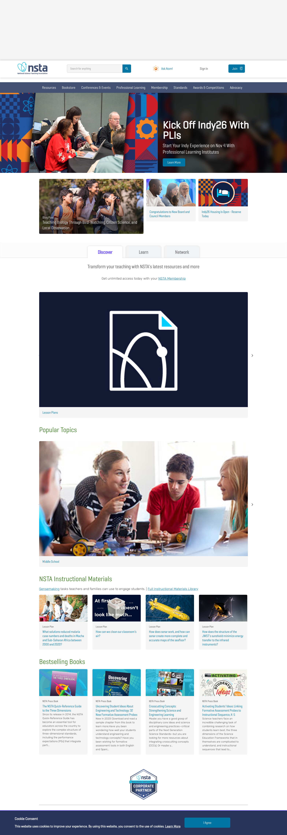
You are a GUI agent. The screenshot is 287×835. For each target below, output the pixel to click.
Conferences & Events (96, 87)
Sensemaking (49, 415)
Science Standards (50, 800)
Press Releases (118, 806)
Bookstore (68, 87)
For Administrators (189, 774)
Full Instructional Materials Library (173, 415)
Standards (180, 87)
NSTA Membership (172, 279)
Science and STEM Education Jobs (129, 800)
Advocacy (236, 87)
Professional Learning (130, 87)
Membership (159, 87)
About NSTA (115, 774)
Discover (105, 252)
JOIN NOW (221, 742)
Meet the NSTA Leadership (124, 787)
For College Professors (191, 780)
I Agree (207, 823)
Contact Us (115, 780)
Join (224, 71)
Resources (49, 87)
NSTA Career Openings (122, 793)
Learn (144, 252)
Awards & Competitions (208, 87)
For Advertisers (187, 787)
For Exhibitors (186, 793)
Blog (41, 806)
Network (182, 252)
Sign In (205, 71)
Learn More (173, 162)
